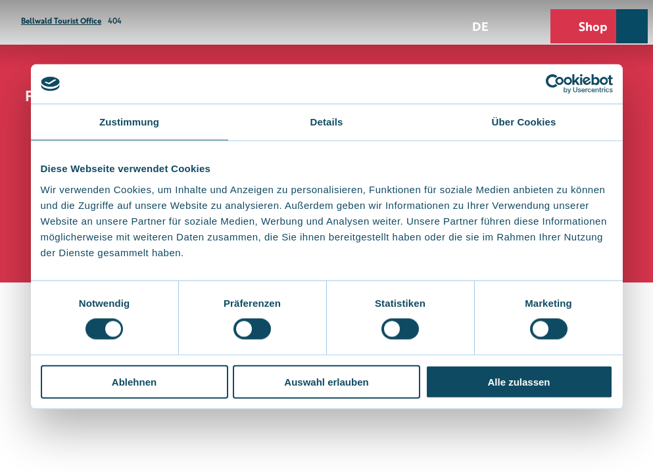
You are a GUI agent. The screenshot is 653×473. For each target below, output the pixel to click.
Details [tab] (326, 121)
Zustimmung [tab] (129, 121)
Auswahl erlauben (326, 381)
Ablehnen (134, 381)
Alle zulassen (518, 381)
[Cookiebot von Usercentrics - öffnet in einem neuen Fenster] (555, 84)
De (480, 26)
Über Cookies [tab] (524, 121)
